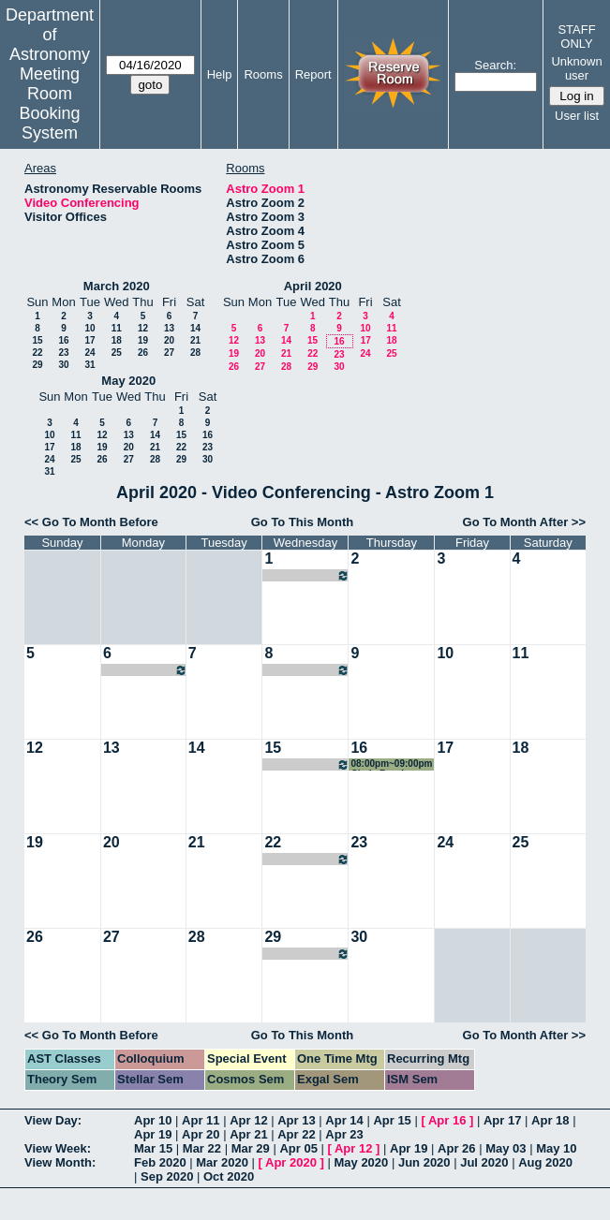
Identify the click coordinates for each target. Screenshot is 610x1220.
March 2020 (116, 286)
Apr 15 (391, 1120)
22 (37, 352)
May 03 (505, 1148)
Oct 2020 (228, 1176)
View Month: (60, 1162)
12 (143, 328)
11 (117, 328)
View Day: (53, 1120)
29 (37, 365)
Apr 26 (456, 1148)
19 (143, 340)
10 (89, 328)
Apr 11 (200, 1120)
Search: (495, 65)
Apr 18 (550, 1120)
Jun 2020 (424, 1162)
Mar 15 (153, 1148)
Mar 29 (250, 1148)
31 (89, 365)
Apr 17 (502, 1120)
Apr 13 (296, 1120)
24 (89, 352)
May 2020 (128, 381)
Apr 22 (296, 1134)
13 (169, 328)
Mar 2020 (222, 1162)
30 (63, 365)
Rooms (263, 74)
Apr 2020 (291, 1162)
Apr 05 (298, 1148)
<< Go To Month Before (91, 522)
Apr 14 (344, 1120)
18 (117, 340)
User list (577, 116)
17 (89, 340)
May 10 (556, 1148)
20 (169, 340)
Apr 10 (152, 1120)
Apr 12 (248, 1120)
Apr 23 (344, 1134)
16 (63, 340)
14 (195, 328)
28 (195, 352)
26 (143, 352)
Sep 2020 (167, 1176)
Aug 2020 (545, 1162)
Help (219, 74)
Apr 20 (200, 1134)
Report (313, 74)
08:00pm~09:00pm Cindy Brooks (307, 575)
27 (169, 352)
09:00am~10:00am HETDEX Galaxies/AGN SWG (145, 670)
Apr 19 (152, 1134)
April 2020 (313, 286)
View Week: (57, 1148)
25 (117, 352)
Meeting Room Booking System (49, 103)
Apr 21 (248, 1134)
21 (195, 340)
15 (37, 340)
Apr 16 (447, 1120)
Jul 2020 (484, 1162)
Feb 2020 (160, 1162)
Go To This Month (302, 522)
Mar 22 (202, 1148)
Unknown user (576, 68)
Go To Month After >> (524, 522)
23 (63, 352)
